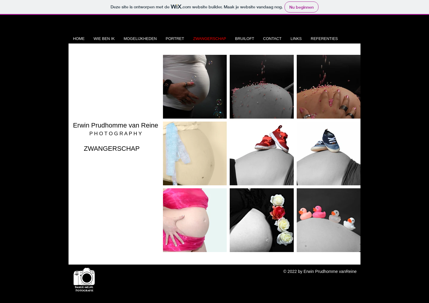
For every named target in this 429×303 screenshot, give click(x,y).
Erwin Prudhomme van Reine (115, 125)
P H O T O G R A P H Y (115, 133)
